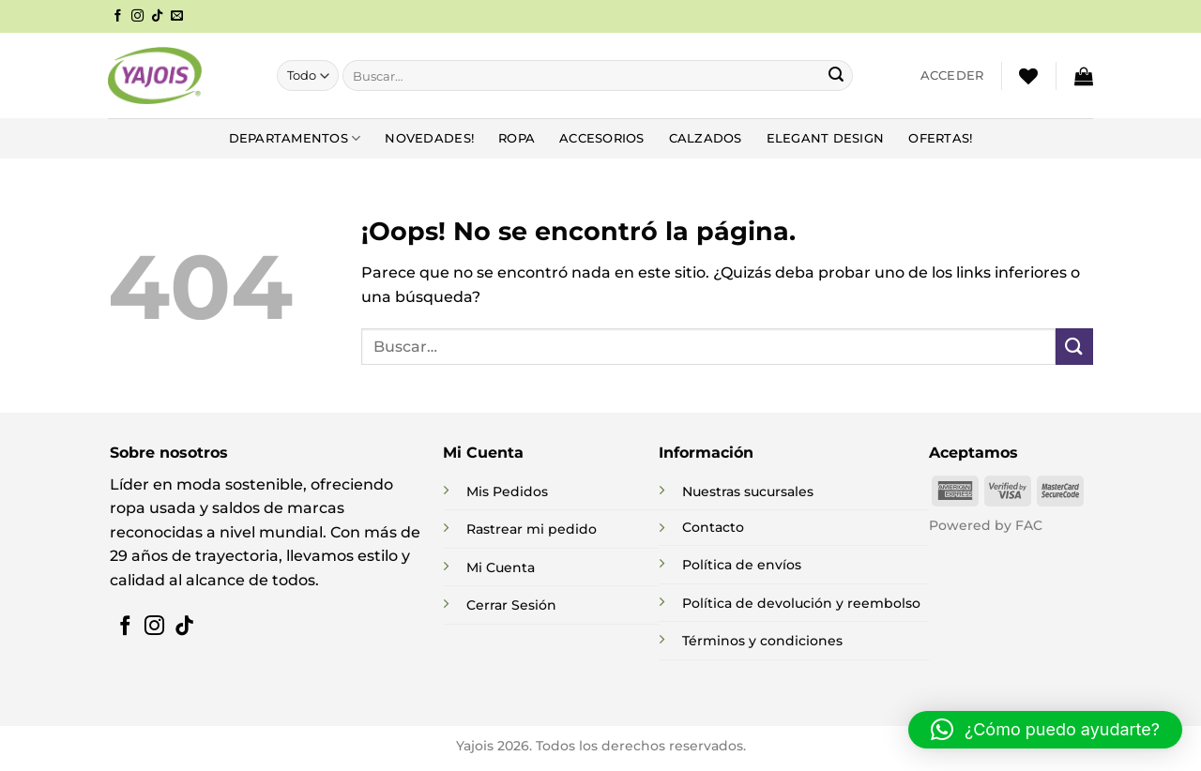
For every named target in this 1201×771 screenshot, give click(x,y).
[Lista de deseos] (1028, 76)
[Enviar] (836, 76)
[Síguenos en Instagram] (137, 16)
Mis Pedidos (507, 491)
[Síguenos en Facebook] (118, 16)
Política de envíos (741, 564)
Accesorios (602, 138)
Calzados (705, 138)
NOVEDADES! (429, 138)
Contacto (713, 527)
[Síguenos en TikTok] (157, 16)
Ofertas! (940, 138)
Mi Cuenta (500, 567)
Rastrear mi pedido (531, 529)
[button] (952, 76)
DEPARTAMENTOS (295, 138)
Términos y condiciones (762, 640)
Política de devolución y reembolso (801, 603)
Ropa (516, 138)
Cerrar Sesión (511, 605)
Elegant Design (826, 138)
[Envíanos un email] (177, 16)
